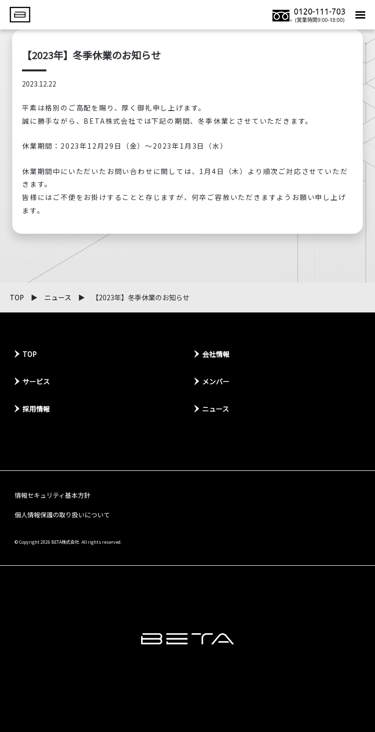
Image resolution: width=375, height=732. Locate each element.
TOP (17, 297)
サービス (36, 381)
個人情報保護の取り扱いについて (62, 514)
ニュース (57, 297)
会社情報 (215, 354)
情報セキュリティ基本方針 (52, 495)
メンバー (215, 381)
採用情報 (36, 409)
